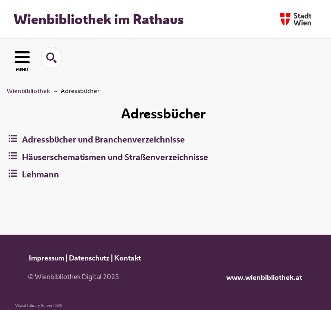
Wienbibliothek (28, 91)
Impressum (46, 258)
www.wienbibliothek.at (264, 277)
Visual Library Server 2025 (38, 305)
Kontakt (127, 258)
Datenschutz (89, 258)
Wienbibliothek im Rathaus (99, 19)
